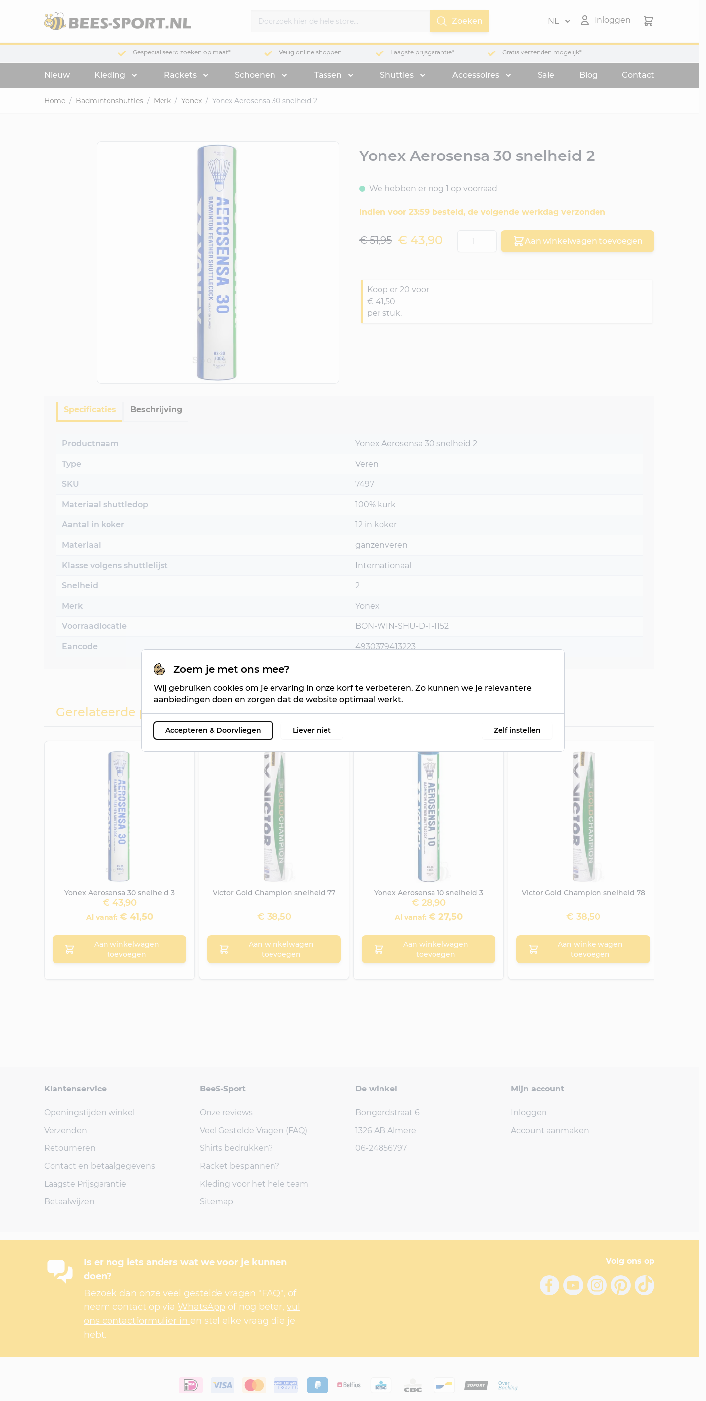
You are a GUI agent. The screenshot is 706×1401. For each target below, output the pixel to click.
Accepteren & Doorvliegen (213, 730)
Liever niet (312, 730)
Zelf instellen (517, 730)
